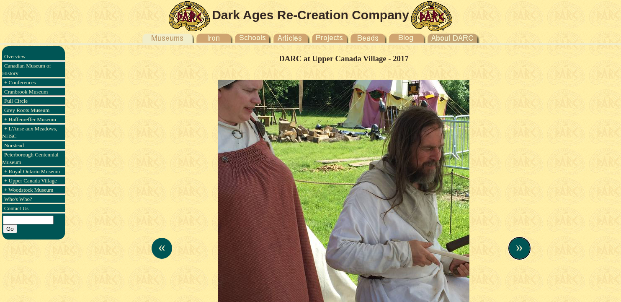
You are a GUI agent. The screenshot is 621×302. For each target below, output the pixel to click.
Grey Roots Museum (26, 110)
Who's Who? (18, 199)
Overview (15, 56)
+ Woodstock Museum (28, 190)
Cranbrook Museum (26, 92)
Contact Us (16, 208)
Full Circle (16, 101)
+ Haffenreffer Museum (30, 119)
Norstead (14, 145)
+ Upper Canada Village (30, 180)
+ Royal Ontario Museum (32, 171)
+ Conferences (20, 82)
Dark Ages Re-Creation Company (310, 15)
